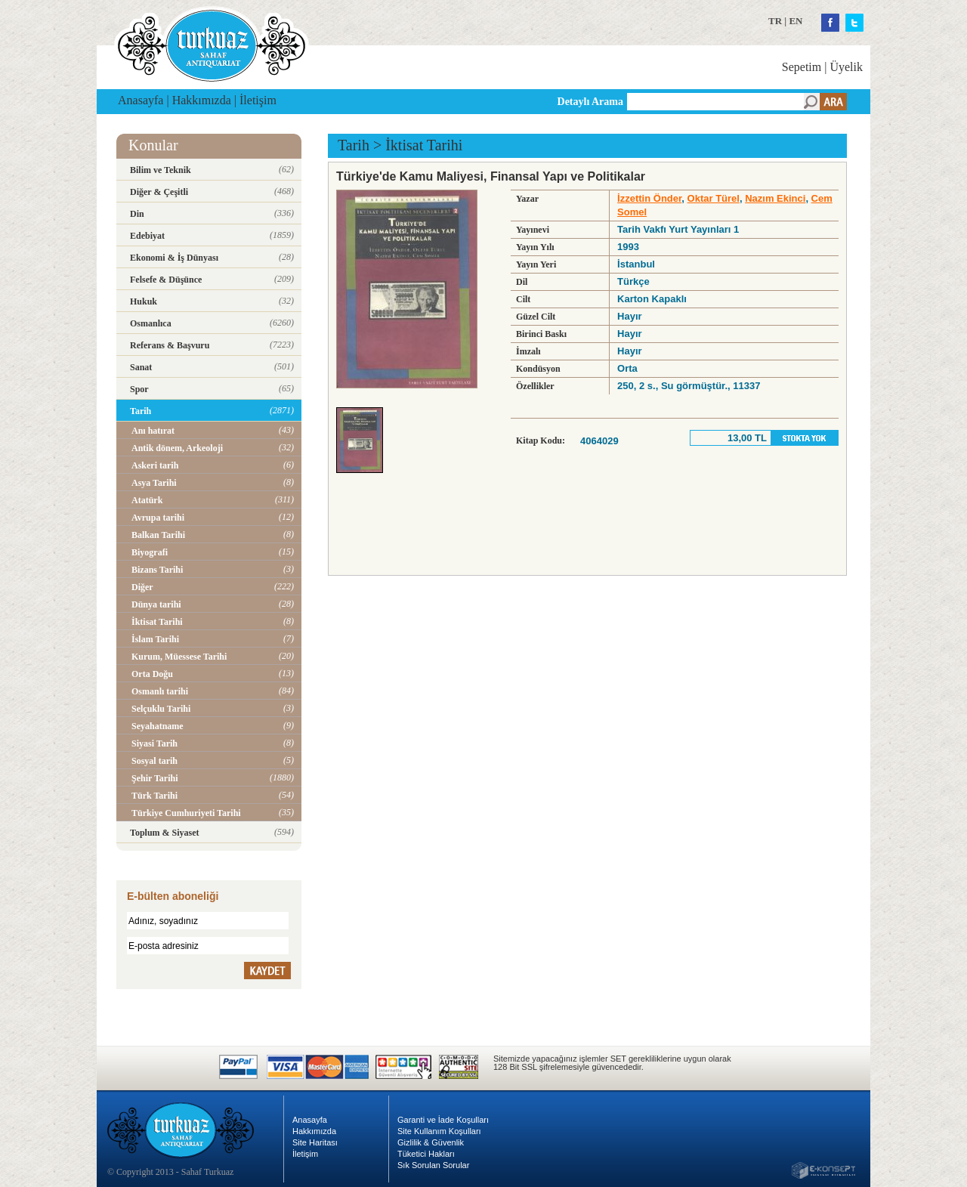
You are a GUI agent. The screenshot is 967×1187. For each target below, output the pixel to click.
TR (775, 20)
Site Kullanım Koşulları (439, 1131)
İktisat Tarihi (423, 145)
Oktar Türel (713, 198)
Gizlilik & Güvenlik (430, 1142)
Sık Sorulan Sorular (433, 1165)
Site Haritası (315, 1142)
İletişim (258, 100)
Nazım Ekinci (775, 198)
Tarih (353, 145)
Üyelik (846, 66)
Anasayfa (140, 100)
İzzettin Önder (649, 198)
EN (795, 20)
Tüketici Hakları (426, 1153)
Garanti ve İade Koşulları (443, 1119)
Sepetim (801, 66)
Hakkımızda (201, 100)
